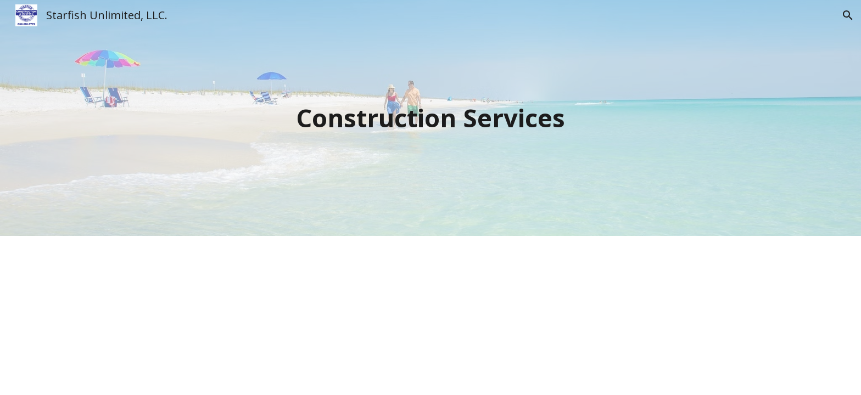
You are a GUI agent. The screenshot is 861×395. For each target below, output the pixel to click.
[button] (848, 15)
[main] (430, 118)
